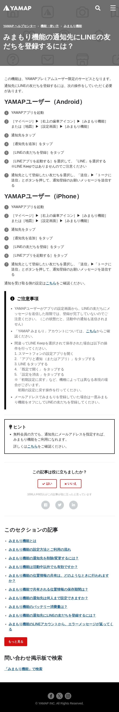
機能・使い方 (50, 26)
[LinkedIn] (73, 505)
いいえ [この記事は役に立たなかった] (72, 483)
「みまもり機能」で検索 (23, 669)
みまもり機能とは (22, 541)
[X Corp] (59, 505)
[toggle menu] (113, 8)
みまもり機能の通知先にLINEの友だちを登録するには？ (52, 615)
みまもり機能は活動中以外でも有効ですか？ (43, 567)
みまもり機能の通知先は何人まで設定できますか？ (48, 598)
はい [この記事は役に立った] (49, 483)
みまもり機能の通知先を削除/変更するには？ (44, 558)
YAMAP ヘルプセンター (19, 26)
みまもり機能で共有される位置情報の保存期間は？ (48, 589)
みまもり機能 (73, 26)
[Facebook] (45, 505)
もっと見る (15, 641)
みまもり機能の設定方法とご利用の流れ (40, 549)
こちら (51, 283)
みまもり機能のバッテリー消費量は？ (38, 607)
